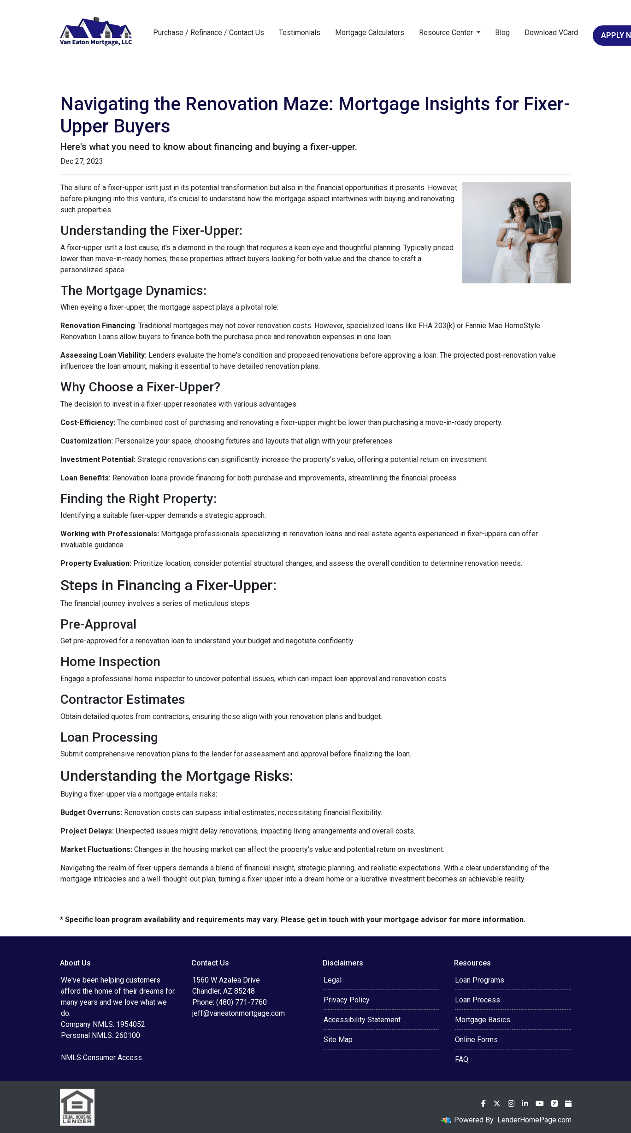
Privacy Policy (347, 999)
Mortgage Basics (482, 1019)
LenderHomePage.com (534, 1119)
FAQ (461, 1059)
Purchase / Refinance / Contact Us (208, 32)
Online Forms (476, 1039)
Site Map (338, 1039)
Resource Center (447, 32)
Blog (502, 32)
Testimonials (299, 32)
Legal (333, 980)
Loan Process (477, 999)
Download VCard (551, 32)
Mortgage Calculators (369, 32)
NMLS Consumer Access (101, 1057)
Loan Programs (479, 980)
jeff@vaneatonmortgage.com (238, 1013)
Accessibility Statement (362, 1019)
